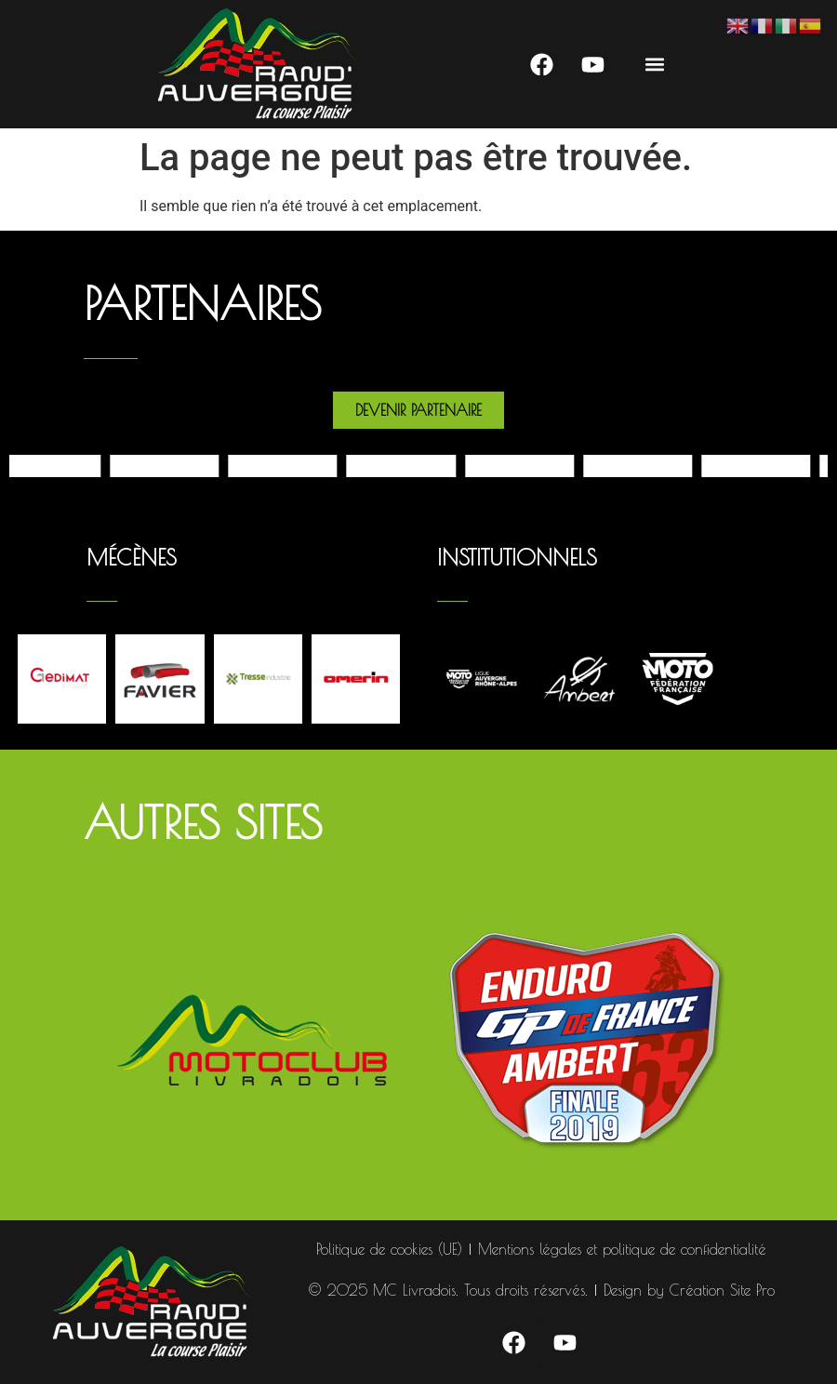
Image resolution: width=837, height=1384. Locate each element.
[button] (654, 64)
